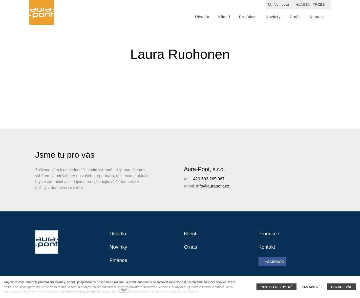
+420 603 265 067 (208, 179)
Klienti (190, 233)
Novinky (118, 247)
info (199, 186)
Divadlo (118, 233)
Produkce (268, 233)
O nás (190, 247)
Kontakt (266, 247)
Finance (118, 260)
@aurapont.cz (216, 186)
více (124, 290)
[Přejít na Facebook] (272, 261)
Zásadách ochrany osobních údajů (84, 292)
